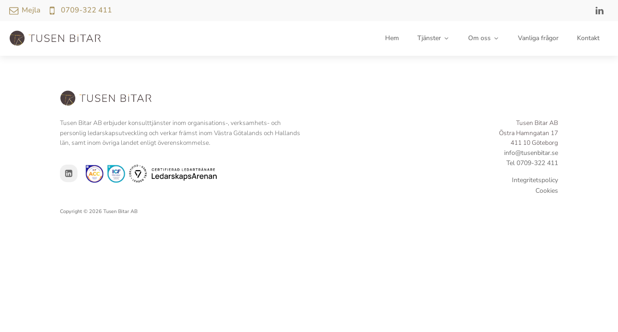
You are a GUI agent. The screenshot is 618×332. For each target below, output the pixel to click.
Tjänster (433, 38)
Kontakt (588, 38)
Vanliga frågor (538, 38)
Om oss (483, 38)
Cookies (546, 190)
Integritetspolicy (535, 180)
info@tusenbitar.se (531, 152)
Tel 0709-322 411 (532, 163)
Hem (392, 38)
